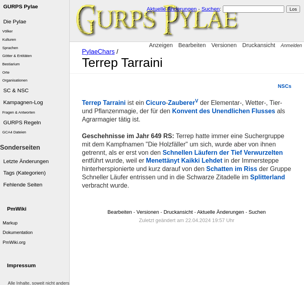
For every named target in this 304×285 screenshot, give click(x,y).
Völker (7, 31)
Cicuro (156, 102)
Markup (10, 222)
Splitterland (267, 177)
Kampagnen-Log (23, 102)
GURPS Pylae (20, 7)
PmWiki (17, 209)
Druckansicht (258, 45)
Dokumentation (18, 232)
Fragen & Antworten (18, 112)
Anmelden (291, 45)
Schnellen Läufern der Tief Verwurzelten (223, 152)
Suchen (210, 9)
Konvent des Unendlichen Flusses (224, 111)
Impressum (21, 265)
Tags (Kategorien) (24, 173)
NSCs (284, 86)
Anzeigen (161, 45)
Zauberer (183, 102)
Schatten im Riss (231, 168)
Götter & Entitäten (17, 56)
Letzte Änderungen (26, 161)
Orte (6, 72)
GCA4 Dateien (14, 132)
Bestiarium (11, 64)
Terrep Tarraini (104, 102)
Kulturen (9, 40)
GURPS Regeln (22, 122)
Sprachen (10, 48)
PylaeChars (98, 51)
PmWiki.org (14, 242)
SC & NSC (15, 90)
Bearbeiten (192, 45)
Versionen (224, 45)
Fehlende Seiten (22, 185)
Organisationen (15, 80)
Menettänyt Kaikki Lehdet (184, 160)
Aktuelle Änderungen (172, 9)
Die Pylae (14, 22)
